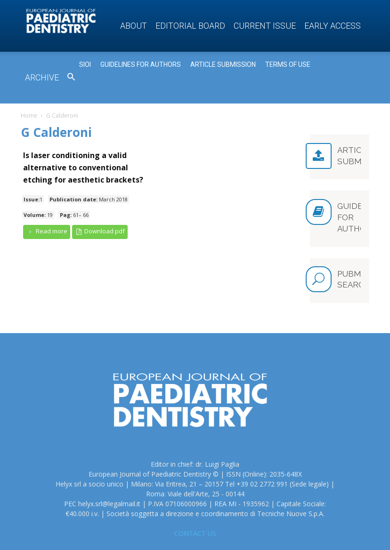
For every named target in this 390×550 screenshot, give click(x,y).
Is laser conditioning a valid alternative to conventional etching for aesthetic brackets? (83, 167)
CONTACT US (195, 491)
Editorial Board (190, 26)
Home (29, 116)
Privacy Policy (329, 532)
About (133, 26)
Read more (46, 231)
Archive (42, 77)
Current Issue (265, 26)
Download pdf (100, 231)
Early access (332, 26)
